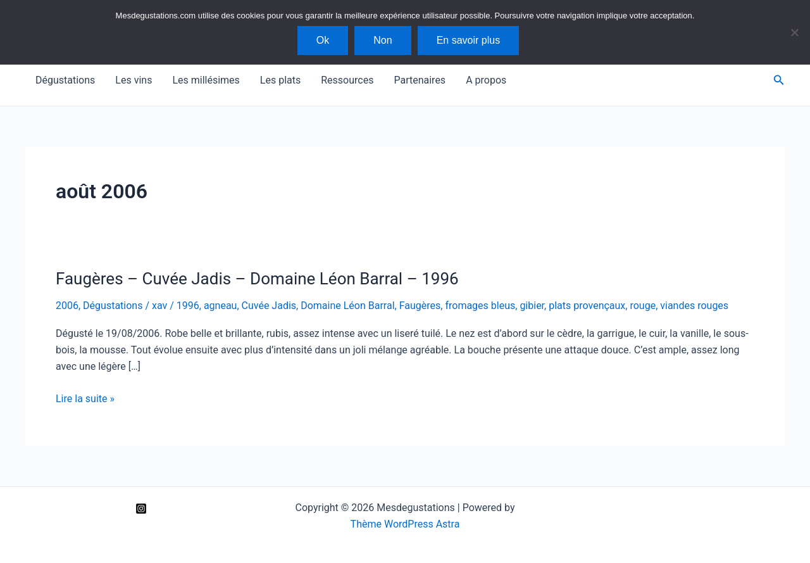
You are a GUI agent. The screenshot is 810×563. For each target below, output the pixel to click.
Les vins (133, 80)
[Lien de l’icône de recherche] (779, 80)
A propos (486, 80)
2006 (67, 306)
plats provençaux (587, 306)
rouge (643, 306)
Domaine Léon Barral (347, 306)
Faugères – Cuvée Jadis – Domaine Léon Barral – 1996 (257, 278)
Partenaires (420, 80)
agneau (220, 306)
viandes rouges (694, 306)
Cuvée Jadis (269, 306)
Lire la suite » (85, 399)
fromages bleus (480, 306)
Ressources (347, 80)
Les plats (280, 80)
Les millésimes (205, 80)
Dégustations (65, 80)
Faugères (420, 306)
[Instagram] (141, 508)
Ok (322, 40)
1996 (188, 306)
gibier (532, 306)
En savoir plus (469, 40)
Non (382, 40)
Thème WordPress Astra (405, 524)
